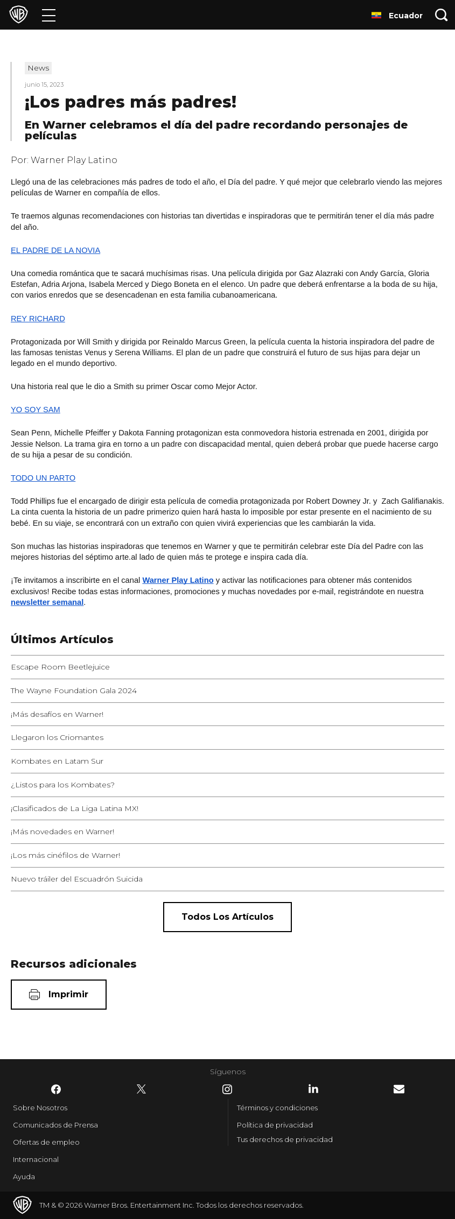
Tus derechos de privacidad (285, 1139)
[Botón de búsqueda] (441, 15)
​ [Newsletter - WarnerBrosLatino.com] (399, 1089)
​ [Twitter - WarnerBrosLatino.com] (141, 1089)
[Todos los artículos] (227, 917)
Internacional (36, 1159)
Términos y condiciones (277, 1107)
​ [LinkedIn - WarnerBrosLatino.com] (313, 1089)
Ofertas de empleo (46, 1142)
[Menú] (49, 15)
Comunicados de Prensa (55, 1125)
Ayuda (24, 1176)
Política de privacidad (275, 1125)
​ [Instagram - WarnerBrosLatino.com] (227, 1089)
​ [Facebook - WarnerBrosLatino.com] (56, 1089)
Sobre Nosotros (40, 1107)
